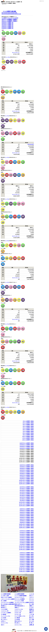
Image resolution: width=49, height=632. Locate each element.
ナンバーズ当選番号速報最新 (20, 595)
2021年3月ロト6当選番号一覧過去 (27, 490)
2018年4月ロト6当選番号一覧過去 (27, 557)
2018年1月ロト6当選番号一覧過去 (27, 552)
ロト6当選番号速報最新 (19, 594)
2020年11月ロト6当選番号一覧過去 (26, 525)
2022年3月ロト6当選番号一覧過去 (27, 468)
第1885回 (11, 13)
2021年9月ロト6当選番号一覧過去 (27, 500)
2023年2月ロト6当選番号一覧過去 (27, 444)
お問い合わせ (32, 624)
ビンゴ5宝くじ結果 (5, 595)
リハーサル (8, 57)
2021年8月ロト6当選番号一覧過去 (27, 498)
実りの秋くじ (17, 622)
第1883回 (19, 13)
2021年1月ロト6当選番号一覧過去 (27, 487)
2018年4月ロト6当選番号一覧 (7, 28)
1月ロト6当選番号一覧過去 (28, 421)
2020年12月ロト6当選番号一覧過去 (26, 527)
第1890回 (7, 12)
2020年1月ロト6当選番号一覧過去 (27, 508)
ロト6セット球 (18, 612)
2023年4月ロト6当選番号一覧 (7, 22)
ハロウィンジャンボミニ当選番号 (8, 599)
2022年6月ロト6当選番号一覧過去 (27, 473)
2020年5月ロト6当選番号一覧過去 (27, 515)
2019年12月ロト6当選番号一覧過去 (26, 549)
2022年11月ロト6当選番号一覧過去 (26, 482)
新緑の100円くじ (18, 604)
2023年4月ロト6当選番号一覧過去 (27, 448)
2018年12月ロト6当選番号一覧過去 (26, 571)
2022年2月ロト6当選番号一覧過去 (27, 466)
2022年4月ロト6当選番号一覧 (7, 23)
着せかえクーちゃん (33, 617)
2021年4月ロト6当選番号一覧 (7, 24)
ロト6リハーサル (10, 17)
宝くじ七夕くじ (4, 619)
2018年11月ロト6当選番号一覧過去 (26, 569)
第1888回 (15, 12)
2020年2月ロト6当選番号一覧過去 (27, 510)
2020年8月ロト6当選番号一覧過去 (27, 520)
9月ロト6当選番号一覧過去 (28, 434)
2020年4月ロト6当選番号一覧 (7, 26)
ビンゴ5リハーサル (33, 607)
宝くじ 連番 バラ (32, 619)
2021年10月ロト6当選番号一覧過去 (26, 502)
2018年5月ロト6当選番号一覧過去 (27, 559)
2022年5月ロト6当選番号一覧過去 (27, 471)
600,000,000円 (31, 144)
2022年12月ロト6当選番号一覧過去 (26, 483)
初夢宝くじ (17, 607)
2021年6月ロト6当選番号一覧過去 (27, 495)
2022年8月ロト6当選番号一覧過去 (27, 476)
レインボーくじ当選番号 (6, 612)
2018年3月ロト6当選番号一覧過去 (27, 556)
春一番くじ (31, 622)
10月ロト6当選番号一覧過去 (28, 436)
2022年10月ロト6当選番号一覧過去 (26, 480)
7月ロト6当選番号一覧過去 (28, 431)
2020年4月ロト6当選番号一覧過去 (27, 514)
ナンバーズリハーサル (5, 616)
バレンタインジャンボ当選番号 (7, 602)
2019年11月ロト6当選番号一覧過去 (26, 547)
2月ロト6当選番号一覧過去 (28, 422)
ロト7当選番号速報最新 (6, 594)
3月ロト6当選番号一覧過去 (28, 424)
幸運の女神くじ (32, 610)
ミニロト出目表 (4, 609)
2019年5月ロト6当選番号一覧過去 (27, 537)
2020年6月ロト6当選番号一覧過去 (27, 517)
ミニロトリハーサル (19, 609)
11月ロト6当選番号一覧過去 (28, 438)
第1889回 (11, 12)
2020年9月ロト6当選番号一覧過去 (27, 522)
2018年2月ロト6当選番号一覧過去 (27, 554)
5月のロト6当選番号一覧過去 (9, 21)
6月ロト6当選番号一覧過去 (28, 429)
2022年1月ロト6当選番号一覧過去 (27, 465)
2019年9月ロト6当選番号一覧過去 (27, 544)
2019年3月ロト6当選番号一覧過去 (27, 534)
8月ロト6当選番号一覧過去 (28, 433)
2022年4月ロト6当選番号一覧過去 (27, 470)
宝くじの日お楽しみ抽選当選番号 (8, 604)
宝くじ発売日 (32, 604)
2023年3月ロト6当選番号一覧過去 (27, 446)
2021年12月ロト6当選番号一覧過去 (26, 505)
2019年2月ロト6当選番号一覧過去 (27, 532)
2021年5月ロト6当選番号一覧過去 (27, 493)
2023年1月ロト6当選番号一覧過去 (27, 443)
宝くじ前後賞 (3, 600)
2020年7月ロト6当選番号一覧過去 (27, 519)
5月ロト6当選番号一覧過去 (28, 428)
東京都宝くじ (3, 605)
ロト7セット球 (18, 614)
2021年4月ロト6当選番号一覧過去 (27, 492)
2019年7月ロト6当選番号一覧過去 (27, 541)
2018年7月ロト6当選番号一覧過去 (27, 563)
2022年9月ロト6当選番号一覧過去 (27, 478)
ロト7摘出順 (17, 617)
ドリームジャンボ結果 (19, 600)
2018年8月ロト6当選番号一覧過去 (27, 564)
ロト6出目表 (15, 17)
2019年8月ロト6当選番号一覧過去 (27, 542)
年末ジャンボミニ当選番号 (6, 597)
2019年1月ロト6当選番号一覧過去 (27, 530)
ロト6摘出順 (4, 17)
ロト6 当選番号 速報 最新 (9, 11)
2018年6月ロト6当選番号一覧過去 (27, 561)
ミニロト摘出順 (32, 614)
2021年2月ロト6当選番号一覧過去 (27, 488)
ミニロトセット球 (4, 610)
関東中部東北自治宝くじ (20, 605)
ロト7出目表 (3, 617)
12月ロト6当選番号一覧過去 (28, 439)
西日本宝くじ (3, 607)
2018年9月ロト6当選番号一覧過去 (27, 566)
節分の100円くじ (18, 621)
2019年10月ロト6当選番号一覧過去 (26, 546)
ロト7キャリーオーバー (19, 597)
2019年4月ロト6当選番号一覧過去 (27, 535)
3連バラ (2, 624)
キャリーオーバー (15, 52)
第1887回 (3, 13)
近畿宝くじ (31, 605)
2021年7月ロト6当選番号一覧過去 (27, 497)
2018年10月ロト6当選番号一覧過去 (26, 568)
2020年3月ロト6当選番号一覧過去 (27, 512)
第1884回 (15, 13)
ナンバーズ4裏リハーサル (20, 616)
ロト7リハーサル (18, 624)
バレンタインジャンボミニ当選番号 (22, 602)
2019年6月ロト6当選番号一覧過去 (27, 539)
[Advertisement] (17, 7)
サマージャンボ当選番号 (20, 599)
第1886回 (7, 13)
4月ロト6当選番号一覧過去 (28, 426)
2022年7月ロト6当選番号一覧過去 (27, 475)
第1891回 (3, 12)
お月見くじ (3, 621)
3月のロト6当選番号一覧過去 (9, 19)
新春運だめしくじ (33, 609)
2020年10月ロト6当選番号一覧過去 (26, 524)
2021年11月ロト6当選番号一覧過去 (26, 504)
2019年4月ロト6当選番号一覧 (7, 27)
